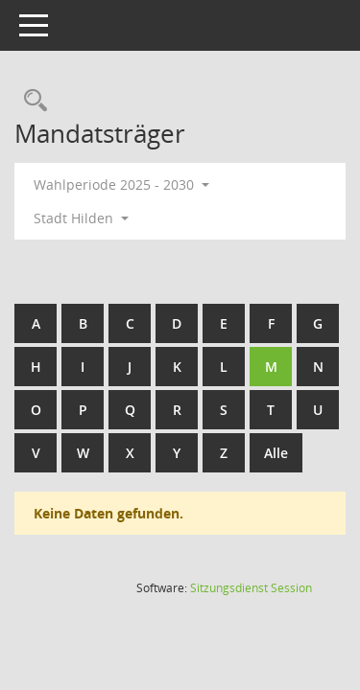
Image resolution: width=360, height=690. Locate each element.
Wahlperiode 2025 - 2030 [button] (121, 184)
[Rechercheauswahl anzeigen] (30, 101)
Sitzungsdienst (251, 588)
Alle (276, 453)
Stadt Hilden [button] (81, 218)
